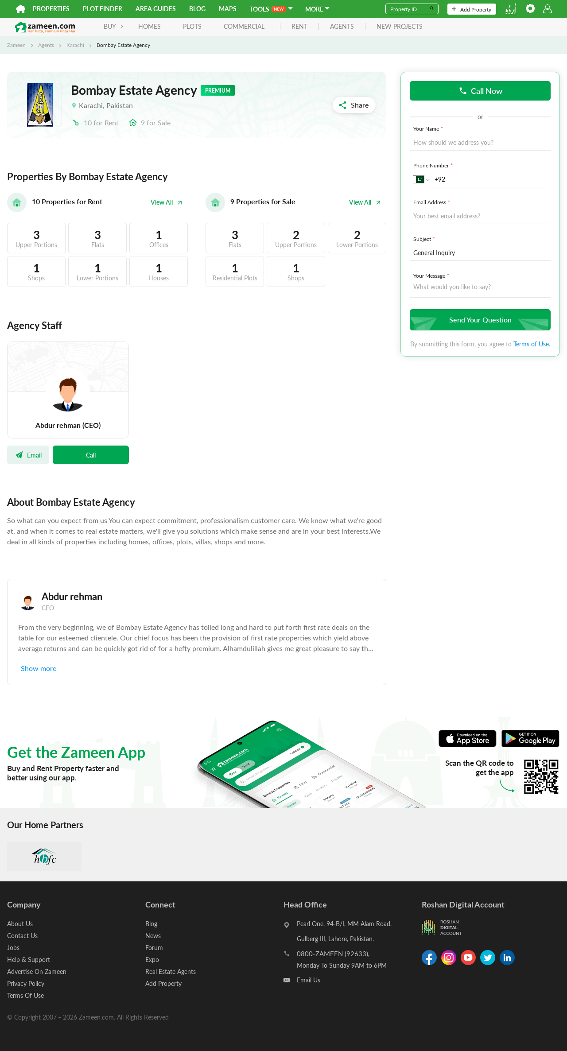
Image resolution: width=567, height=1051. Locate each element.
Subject (425, 238)
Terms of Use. (531, 344)
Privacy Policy (25, 983)
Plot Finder (102, 8)
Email (28, 454)
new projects (400, 27)
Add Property (471, 9)
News (153, 935)
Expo (152, 959)
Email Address (432, 202)
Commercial (244, 26)
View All (167, 202)
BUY (114, 26)
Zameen (16, 44)
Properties (51, 8)
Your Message (432, 275)
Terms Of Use (25, 995)
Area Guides (156, 8)
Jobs (13, 947)
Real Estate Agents (170, 971)
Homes (149, 26)
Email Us (308, 980)
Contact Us (22, 935)
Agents (46, 44)
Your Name (429, 128)
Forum (154, 947)
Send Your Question (479, 319)
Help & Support (28, 959)
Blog (197, 8)
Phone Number (433, 165)
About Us (20, 923)
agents (342, 27)
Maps (228, 8)
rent (299, 27)
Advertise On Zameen (36, 971)
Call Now (480, 90)
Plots (192, 26)
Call (91, 454)
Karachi (75, 44)
